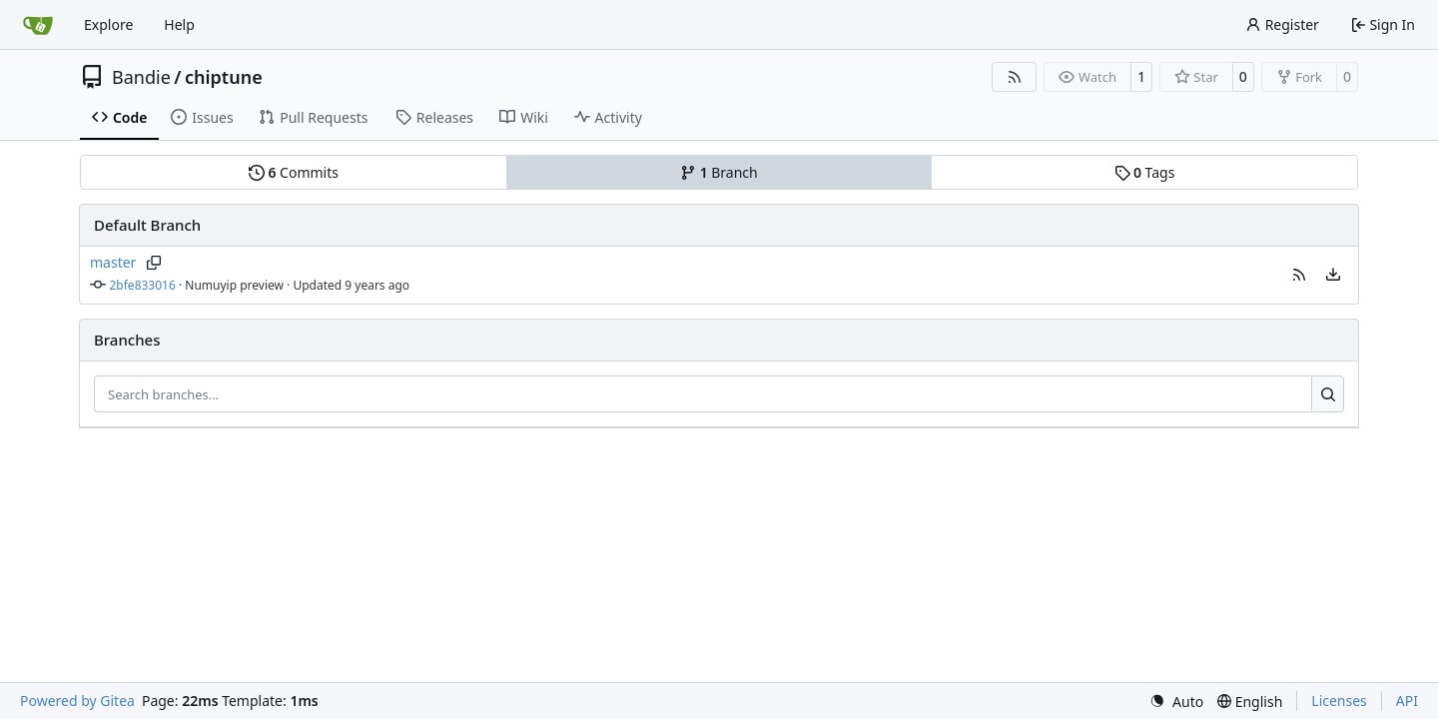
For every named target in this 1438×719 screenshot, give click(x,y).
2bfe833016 (143, 285)
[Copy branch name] (153, 263)
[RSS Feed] (1015, 77)
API (1407, 700)
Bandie (141, 77)
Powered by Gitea (77, 700)
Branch (719, 172)
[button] (1299, 275)
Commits (294, 172)
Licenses (1339, 700)
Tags (1144, 172)
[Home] (38, 25)
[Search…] (1327, 394)
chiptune (224, 77)
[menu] (1333, 275)
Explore (108, 24)
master (113, 262)
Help (179, 24)
